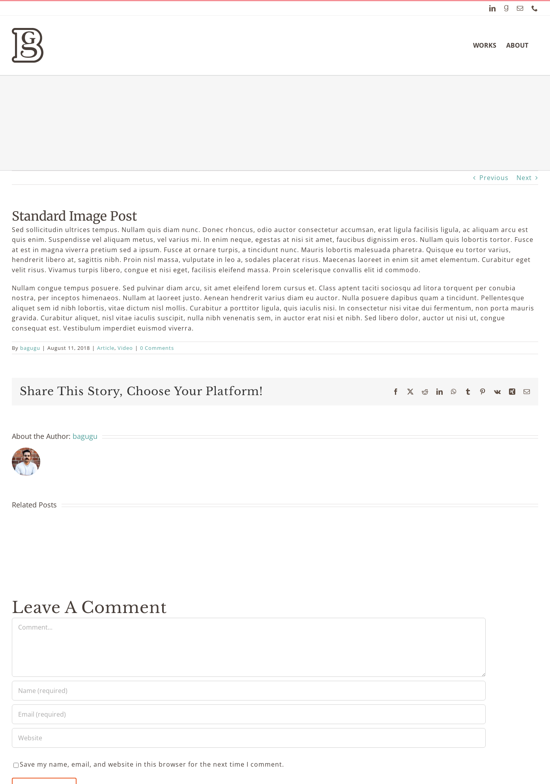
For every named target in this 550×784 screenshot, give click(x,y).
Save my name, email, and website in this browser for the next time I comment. (152, 764)
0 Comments (157, 347)
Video (125, 347)
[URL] (249, 738)
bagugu (30, 347)
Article (105, 347)
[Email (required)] (249, 714)
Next (524, 177)
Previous (494, 177)
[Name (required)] (249, 690)
